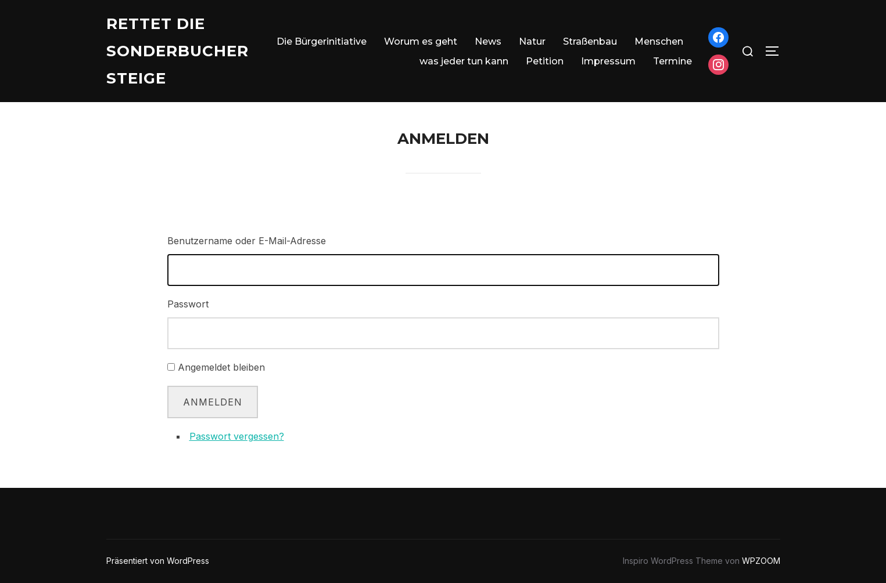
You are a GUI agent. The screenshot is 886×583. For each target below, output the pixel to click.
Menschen (658, 41)
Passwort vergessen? (236, 436)
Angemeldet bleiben (221, 367)
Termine (672, 61)
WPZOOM (761, 561)
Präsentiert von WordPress (157, 561)
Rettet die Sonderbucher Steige (177, 51)
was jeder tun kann (463, 61)
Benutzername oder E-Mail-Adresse (246, 241)
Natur (532, 41)
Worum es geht (420, 41)
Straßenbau (590, 41)
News (488, 41)
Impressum (608, 61)
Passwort (188, 304)
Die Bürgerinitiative (322, 41)
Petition (545, 61)
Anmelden (212, 402)
